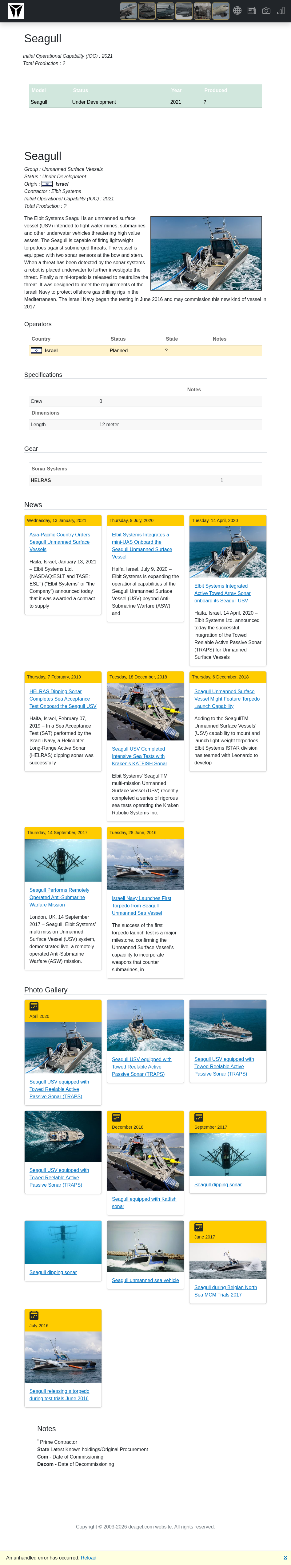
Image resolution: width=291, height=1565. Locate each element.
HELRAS (41, 480)
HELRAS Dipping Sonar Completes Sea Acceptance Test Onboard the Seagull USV (63, 699)
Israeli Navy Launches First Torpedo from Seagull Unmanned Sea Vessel (141, 906)
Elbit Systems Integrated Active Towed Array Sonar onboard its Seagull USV (222, 593)
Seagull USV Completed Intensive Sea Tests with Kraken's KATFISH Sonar (139, 756)
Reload (89, 1557)
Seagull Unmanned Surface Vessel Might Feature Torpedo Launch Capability (227, 699)
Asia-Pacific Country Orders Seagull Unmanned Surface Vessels (60, 542)
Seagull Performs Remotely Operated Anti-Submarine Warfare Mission (60, 897)
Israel (44, 350)
